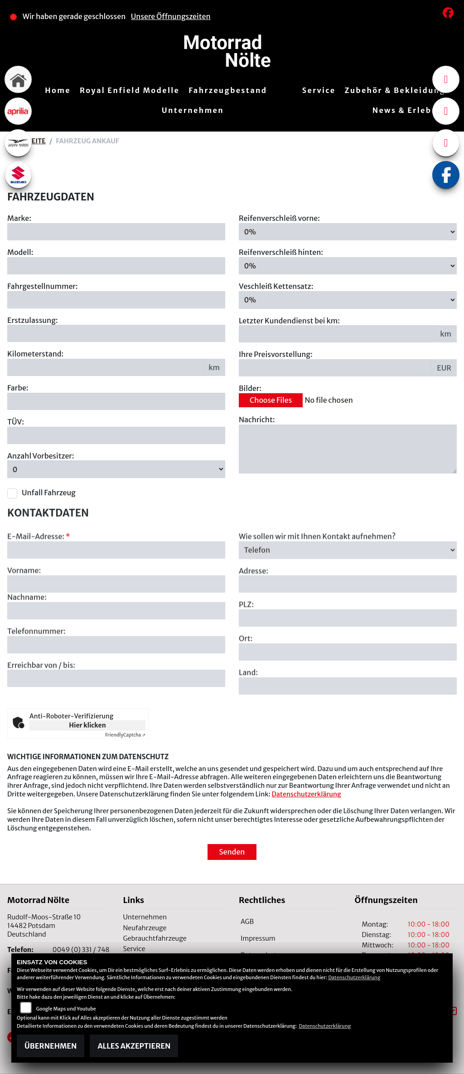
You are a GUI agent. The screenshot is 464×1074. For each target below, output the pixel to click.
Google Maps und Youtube (66, 1009)
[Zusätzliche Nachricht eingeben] (348, 449)
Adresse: (253, 604)
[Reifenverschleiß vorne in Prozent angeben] (348, 231)
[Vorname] (116, 618)
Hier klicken (87, 725)
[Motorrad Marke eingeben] (116, 231)
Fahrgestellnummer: (42, 286)
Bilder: (250, 388)
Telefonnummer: (36, 665)
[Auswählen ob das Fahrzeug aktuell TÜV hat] (116, 435)
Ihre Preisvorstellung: (276, 354)
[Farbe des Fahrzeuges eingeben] (116, 401)
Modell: (20, 252)
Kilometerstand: (35, 353)
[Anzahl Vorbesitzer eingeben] (116, 469)
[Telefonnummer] (116, 678)
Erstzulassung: (32, 320)
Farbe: (18, 387)
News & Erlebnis (408, 110)
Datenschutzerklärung (306, 794)
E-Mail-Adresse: (38, 570)
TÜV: (15, 421)
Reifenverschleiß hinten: (281, 252)
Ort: (245, 672)
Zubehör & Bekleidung (395, 90)
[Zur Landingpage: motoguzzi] (18, 142)
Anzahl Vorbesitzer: (40, 455)
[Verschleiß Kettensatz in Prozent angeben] (348, 299)
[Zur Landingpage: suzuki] (18, 174)
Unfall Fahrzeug (49, 492)
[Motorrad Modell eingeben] (116, 265)
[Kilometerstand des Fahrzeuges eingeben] (105, 367)
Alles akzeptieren (133, 1045)
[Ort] (348, 686)
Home (58, 90)
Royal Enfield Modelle (129, 90)
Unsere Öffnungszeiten (171, 16)
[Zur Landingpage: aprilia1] (18, 111)
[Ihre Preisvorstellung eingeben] (335, 367)
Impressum (258, 938)
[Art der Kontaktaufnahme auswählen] (348, 584)
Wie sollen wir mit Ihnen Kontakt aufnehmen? (317, 570)
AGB (247, 922)
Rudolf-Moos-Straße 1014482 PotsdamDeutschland (44, 925)
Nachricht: (257, 419)
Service (319, 90)
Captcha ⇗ (125, 735)
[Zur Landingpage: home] (18, 79)
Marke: (19, 218)
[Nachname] (116, 645)
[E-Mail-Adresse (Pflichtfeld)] (116, 584)
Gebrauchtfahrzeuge (155, 938)
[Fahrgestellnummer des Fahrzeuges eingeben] (116, 299)
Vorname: (24, 604)
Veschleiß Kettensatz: (276, 286)
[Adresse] (348, 618)
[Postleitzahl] (348, 652)
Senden (232, 851)
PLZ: (246, 638)
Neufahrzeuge (145, 928)
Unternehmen (193, 110)
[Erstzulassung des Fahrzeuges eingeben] (116, 333)
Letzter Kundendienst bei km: (289, 320)
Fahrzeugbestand (227, 90)
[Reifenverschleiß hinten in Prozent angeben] (348, 265)
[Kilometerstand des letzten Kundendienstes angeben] (337, 334)
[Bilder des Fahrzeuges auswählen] (348, 400)
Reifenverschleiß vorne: (279, 218)
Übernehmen (50, 1045)
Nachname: (27, 631)
